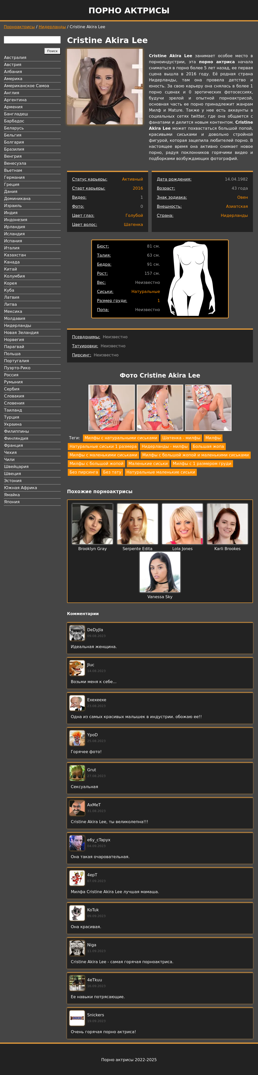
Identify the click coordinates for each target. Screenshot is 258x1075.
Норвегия (14, 339)
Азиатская (237, 206)
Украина (13, 424)
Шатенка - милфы (181, 437)
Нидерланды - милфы (165, 446)
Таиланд (13, 410)
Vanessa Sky (159, 596)
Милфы (213, 437)
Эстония (13, 480)
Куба (9, 290)
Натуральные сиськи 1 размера (103, 446)
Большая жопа (208, 446)
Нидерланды (52, 26)
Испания (13, 241)
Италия (11, 248)
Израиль (13, 205)
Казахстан (15, 255)
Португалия (16, 360)
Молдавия (14, 318)
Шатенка (133, 224)
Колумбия (14, 276)
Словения (14, 403)
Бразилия (14, 149)
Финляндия (16, 438)
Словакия (14, 396)
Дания (10, 191)
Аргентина (15, 99)
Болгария (14, 142)
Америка (13, 78)
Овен (242, 197)
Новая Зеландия (21, 332)
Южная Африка (20, 487)
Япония (12, 501)
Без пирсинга (84, 472)
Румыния (13, 382)
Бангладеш (16, 114)
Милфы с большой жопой (96, 463)
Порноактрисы (19, 26)
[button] (111, 409)
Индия (11, 212)
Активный (132, 179)
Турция (11, 417)
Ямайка (12, 494)
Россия (11, 375)
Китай (10, 269)
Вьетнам (13, 170)
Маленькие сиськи (148, 463)
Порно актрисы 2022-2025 (129, 1059)
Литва (10, 304)
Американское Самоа (26, 85)
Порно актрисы (129, 10)
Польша (12, 353)
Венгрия (13, 156)
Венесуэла (15, 163)
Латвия (11, 297)
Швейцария (16, 466)
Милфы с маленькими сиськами (103, 455)
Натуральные (146, 291)
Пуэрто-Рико (17, 367)
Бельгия (12, 135)
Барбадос (14, 121)
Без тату (112, 472)
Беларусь (14, 128)
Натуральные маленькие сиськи (160, 472)
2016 (138, 188)
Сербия (11, 389)
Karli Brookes (227, 548)
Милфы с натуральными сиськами (121, 437)
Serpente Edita (137, 548)
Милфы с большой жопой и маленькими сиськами (195, 455)
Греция (11, 184)
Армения (13, 107)
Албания (13, 71)
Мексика (13, 311)
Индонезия (15, 219)
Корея (10, 283)
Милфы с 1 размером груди (202, 463)
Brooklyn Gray (92, 548)
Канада (12, 262)
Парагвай (14, 346)
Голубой (134, 215)
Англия (11, 92)
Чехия (10, 452)
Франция (13, 445)
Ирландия (14, 226)
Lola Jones (182, 548)
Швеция (12, 473)
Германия (14, 177)
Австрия (12, 64)
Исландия (14, 233)
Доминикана (17, 198)
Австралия (15, 57)
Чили (9, 459)
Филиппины (16, 431)
